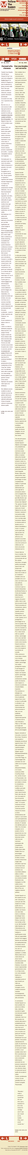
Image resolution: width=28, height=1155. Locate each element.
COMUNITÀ (23, 8)
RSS (19, 1141)
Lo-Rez (2, 411)
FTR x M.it (23, 15)
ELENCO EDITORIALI (14, 52)
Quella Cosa (4, 80)
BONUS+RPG (23, 10)
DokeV (7, 281)
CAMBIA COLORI (23, 1)
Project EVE (7, 340)
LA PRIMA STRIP (14, 54)
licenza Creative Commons (21, 1148)
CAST (25, 6)
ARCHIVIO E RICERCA (14, 50)
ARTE (25, 13)
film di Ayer (20, 159)
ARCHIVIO (23, 3)
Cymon (16, 1130)
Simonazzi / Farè (23, 1146)
